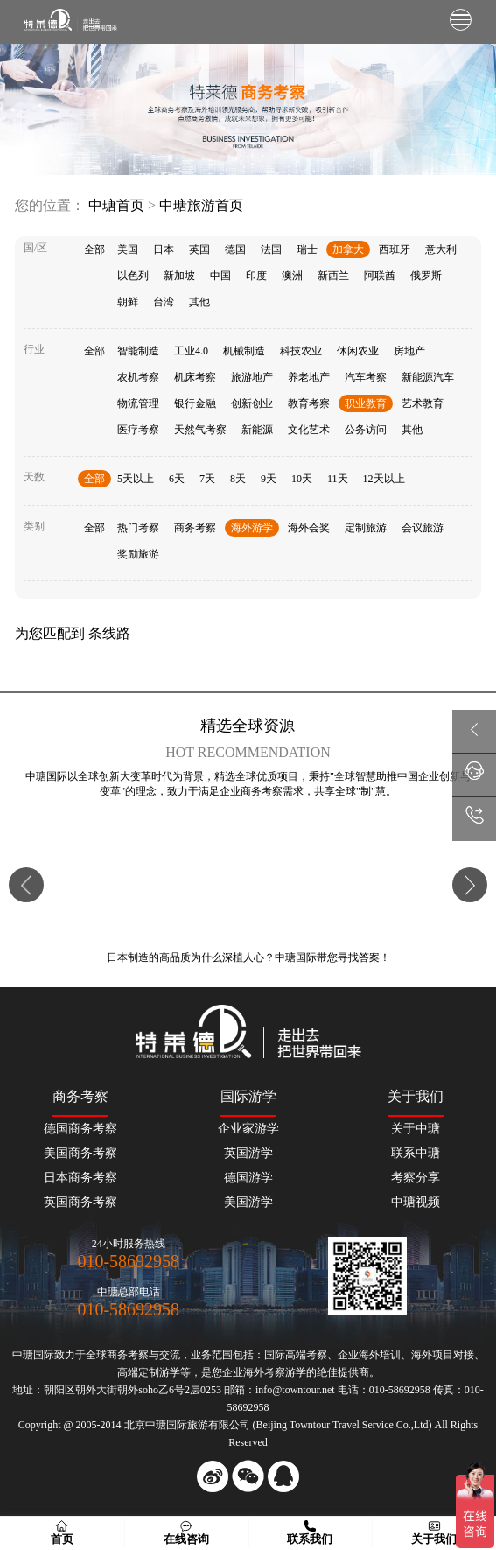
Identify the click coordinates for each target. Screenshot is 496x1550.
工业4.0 (191, 351)
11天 (337, 479)
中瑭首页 (116, 205)
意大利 (441, 249)
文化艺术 (309, 430)
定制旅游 (366, 528)
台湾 (163, 302)
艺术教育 (423, 403)
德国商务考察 (80, 1128)
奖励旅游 (138, 554)
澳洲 (292, 276)
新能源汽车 (428, 377)
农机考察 (138, 377)
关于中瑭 (415, 1128)
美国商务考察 (80, 1153)
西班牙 (394, 249)
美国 (127, 249)
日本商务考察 (80, 1177)
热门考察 (138, 528)
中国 (220, 276)
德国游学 (248, 1177)
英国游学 (248, 1153)
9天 (268, 479)
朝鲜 (127, 302)
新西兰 (333, 276)
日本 (163, 249)
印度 (256, 276)
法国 (271, 249)
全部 (94, 249)
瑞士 (307, 249)
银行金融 (195, 403)
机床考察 (195, 377)
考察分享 (415, 1177)
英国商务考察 (80, 1202)
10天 (301, 479)
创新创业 (252, 403)
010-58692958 (128, 1261)
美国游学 (248, 1202)
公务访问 (366, 430)
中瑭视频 (415, 1202)
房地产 (409, 351)
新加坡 (179, 276)
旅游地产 (252, 377)
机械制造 (244, 351)
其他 (199, 302)
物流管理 (138, 403)
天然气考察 (200, 430)
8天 (238, 479)
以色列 (133, 276)
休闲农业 (358, 351)
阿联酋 (379, 276)
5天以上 (135, 479)
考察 (316, 1355)
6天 (177, 479)
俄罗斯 (426, 276)
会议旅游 (423, 528)
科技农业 (301, 351)
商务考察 (195, 528)
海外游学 (252, 528)
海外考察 (264, 1372)
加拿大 (348, 249)
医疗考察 (138, 430)
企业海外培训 (369, 1355)
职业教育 (366, 403)
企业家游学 (248, 1128)
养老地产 (309, 377)
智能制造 (138, 351)
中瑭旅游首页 (201, 205)
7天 (207, 479)
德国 (235, 249)
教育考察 (309, 403)
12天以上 (384, 479)
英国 (199, 249)
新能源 (257, 430)
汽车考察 (366, 377)
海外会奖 (309, 528)
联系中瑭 (415, 1153)
